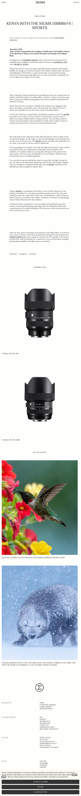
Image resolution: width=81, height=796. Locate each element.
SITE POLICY (44, 739)
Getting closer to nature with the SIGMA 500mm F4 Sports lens (33, 558)
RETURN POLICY (45, 721)
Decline (40, 787)
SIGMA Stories (39, 16)
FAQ (41, 717)
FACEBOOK (43, 765)
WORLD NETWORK (46, 709)
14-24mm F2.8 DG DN (10, 354)
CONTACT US (44, 725)
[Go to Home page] (40, 2)
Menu (4, 2)
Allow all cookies (40, 782)
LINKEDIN (43, 767)
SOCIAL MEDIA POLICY (47, 741)
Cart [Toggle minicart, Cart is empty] (76, 2)
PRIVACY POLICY (45, 737)
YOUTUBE (43, 761)
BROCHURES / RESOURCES (49, 729)
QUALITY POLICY (45, 745)
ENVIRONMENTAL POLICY (48, 743)
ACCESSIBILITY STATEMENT (49, 747)
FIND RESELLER (45, 723)
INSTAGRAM (44, 763)
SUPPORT (43, 719)
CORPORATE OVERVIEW (48, 705)
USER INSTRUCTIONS (47, 727)
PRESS (42, 703)
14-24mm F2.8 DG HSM (11, 440)
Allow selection (40, 792)
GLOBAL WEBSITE (46, 707)
